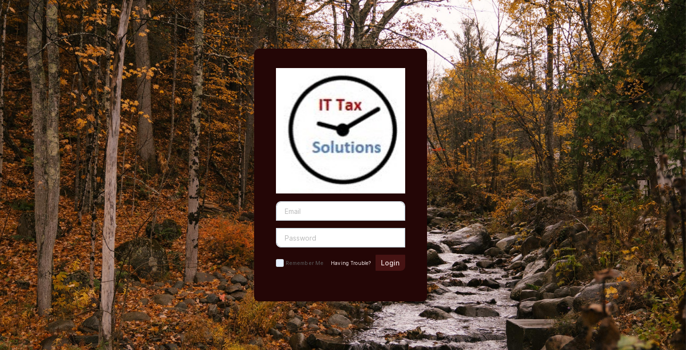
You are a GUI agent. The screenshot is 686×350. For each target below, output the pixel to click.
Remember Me (305, 263)
